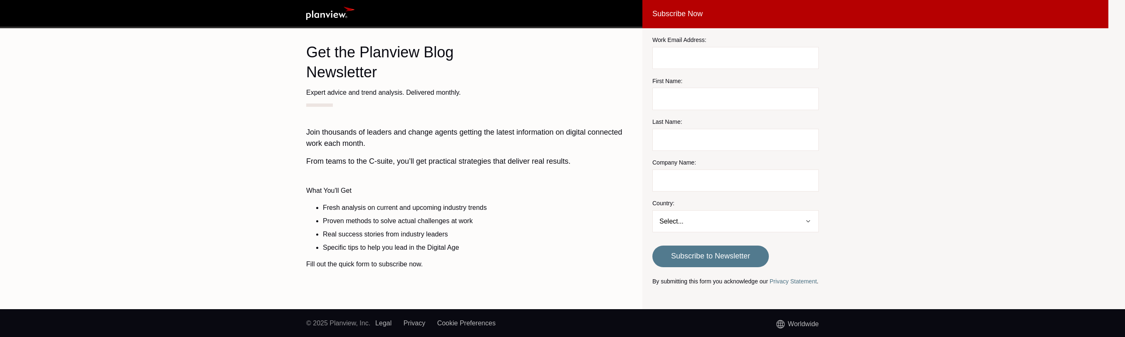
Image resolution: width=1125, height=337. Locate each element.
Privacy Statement (793, 281)
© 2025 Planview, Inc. (338, 323)
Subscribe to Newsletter (710, 256)
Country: (663, 203)
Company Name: (674, 162)
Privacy (414, 323)
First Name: (667, 81)
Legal (383, 323)
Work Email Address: (679, 40)
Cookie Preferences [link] (466, 323)
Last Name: (667, 121)
